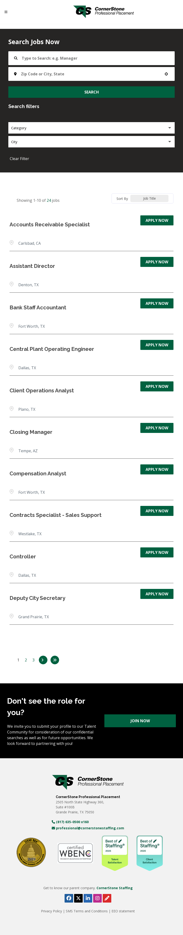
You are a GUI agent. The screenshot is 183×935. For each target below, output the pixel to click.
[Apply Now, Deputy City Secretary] (156, 594)
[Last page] (55, 660)
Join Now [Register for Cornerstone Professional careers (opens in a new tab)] (140, 720)
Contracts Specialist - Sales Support (56, 515)
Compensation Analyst (38, 473)
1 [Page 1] (18, 660)
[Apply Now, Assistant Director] (156, 262)
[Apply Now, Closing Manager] (156, 428)
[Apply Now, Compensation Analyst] (156, 469)
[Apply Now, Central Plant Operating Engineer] (156, 345)
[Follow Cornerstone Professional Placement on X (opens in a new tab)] (78, 898)
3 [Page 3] (33, 660)
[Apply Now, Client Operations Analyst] (156, 386)
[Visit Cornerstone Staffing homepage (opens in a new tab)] (88, 782)
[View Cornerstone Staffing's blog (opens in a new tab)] (107, 898)
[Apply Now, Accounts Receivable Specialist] (156, 220)
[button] (166, 74)
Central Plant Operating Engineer (52, 349)
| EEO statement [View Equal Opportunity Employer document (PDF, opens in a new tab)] (122, 911)
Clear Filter (19, 158)
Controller (23, 556)
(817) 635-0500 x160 (70, 822)
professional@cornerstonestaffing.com (88, 828)
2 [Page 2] (26, 660)
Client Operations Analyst (42, 390)
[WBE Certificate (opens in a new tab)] (75, 853)
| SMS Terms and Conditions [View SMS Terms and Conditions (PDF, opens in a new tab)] (86, 911)
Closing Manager (31, 432)
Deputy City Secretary (37, 598)
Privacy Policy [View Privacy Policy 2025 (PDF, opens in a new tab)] (52, 911)
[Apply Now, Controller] (156, 552)
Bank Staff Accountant (38, 307)
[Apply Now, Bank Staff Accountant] (156, 303)
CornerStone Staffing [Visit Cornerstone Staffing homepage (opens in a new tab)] (115, 888)
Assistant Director (32, 266)
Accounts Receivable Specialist (50, 224)
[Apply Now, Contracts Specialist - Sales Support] (156, 511)
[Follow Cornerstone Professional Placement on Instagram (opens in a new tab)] (97, 898)
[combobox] (90, 74)
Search (91, 92)
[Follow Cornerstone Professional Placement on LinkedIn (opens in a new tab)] (88, 898)
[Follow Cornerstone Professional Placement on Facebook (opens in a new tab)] (69, 898)
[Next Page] (43, 660)
